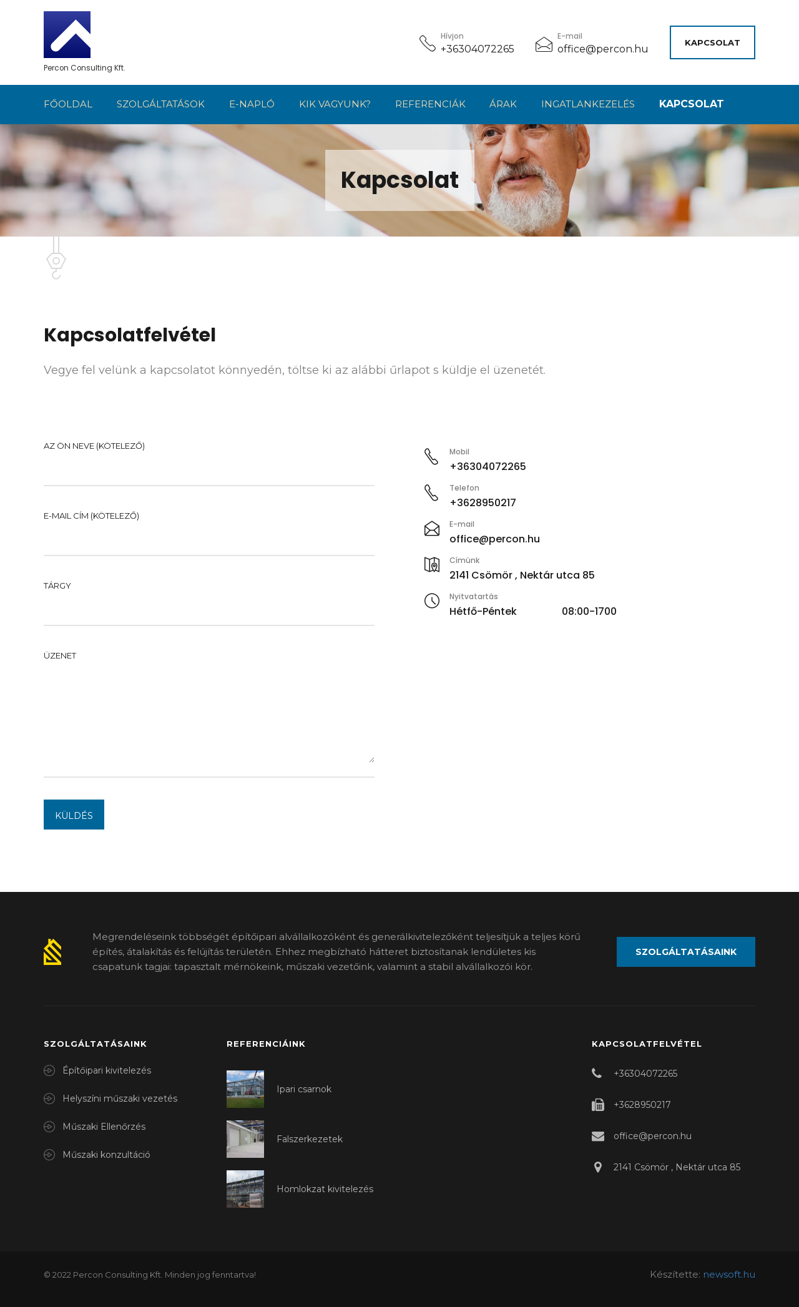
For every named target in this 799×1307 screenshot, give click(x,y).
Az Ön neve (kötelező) (209, 458)
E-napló (252, 104)
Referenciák (430, 104)
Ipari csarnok (304, 1089)
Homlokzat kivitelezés (325, 1189)
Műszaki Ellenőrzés (103, 1126)
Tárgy (209, 597)
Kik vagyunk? (335, 104)
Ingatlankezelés (588, 104)
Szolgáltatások (161, 104)
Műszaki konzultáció (106, 1154)
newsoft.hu (729, 1274)
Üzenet (209, 708)
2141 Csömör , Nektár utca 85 (677, 1167)
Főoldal (68, 104)
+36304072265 (477, 49)
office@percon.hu (603, 49)
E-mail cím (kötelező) (209, 528)
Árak (503, 104)
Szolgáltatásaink (686, 951)
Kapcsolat (712, 42)
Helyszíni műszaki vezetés (119, 1098)
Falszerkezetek (310, 1139)
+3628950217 (642, 1104)
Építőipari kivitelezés (106, 1070)
